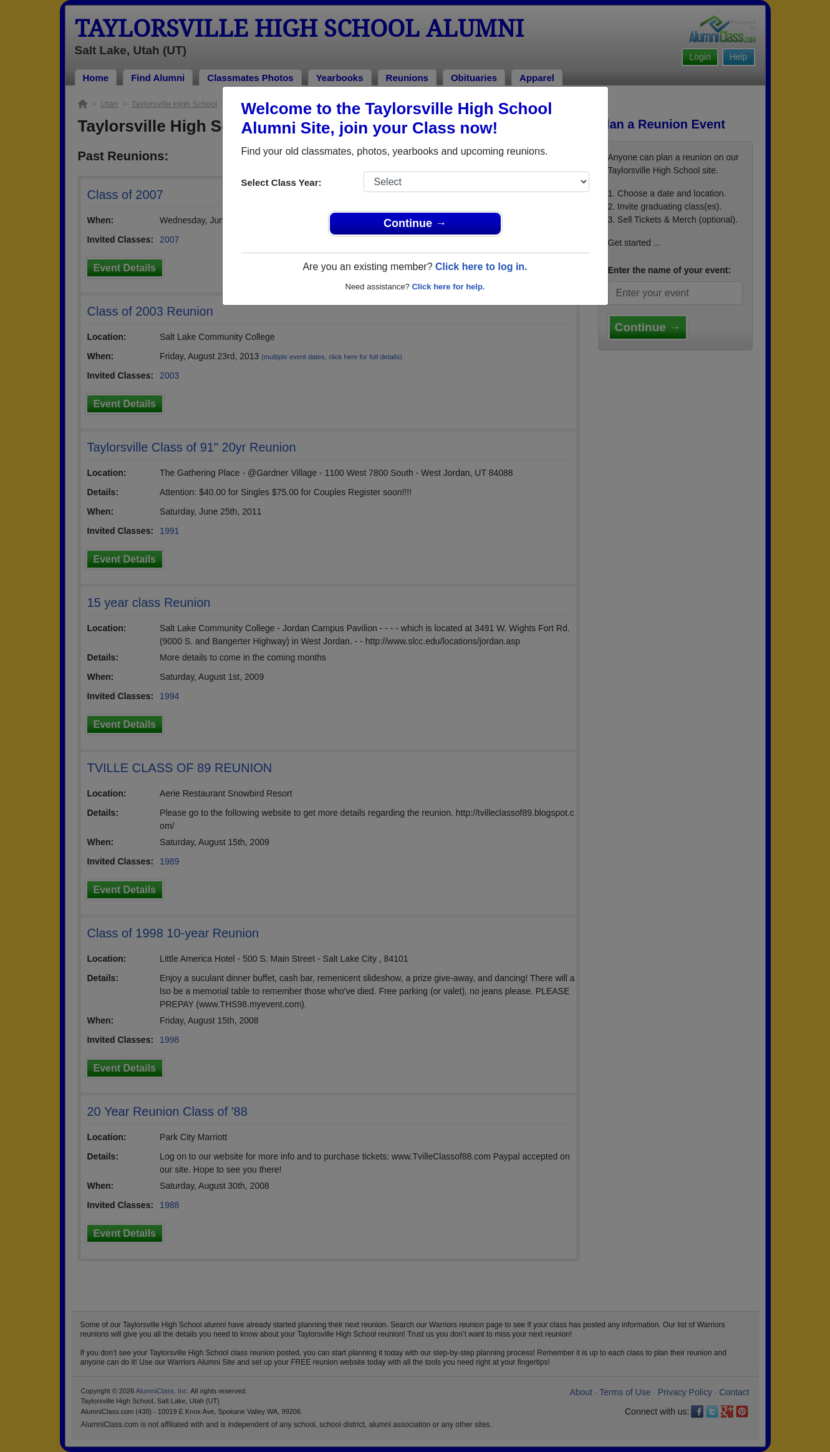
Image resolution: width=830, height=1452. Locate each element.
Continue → (415, 223)
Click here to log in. (481, 266)
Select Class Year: (281, 182)
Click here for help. (448, 286)
